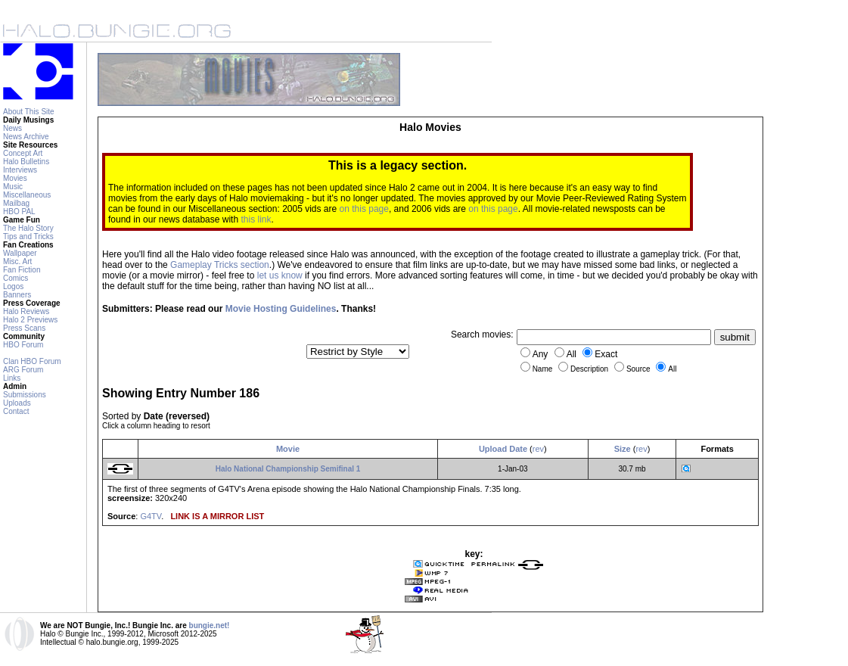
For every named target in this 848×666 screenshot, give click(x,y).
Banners (17, 295)
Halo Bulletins (26, 161)
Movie (288, 448)
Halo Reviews (26, 311)
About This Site (28, 111)
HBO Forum (23, 345)
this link (256, 219)
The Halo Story (28, 228)
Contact (16, 411)
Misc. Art (17, 261)
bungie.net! (209, 625)
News (12, 128)
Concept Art (22, 153)
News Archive (26, 136)
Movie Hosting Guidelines (281, 308)
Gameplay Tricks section (219, 265)
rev (538, 448)
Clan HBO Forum (32, 361)
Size (622, 448)
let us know (280, 275)
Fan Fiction (21, 270)
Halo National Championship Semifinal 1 (288, 469)
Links (11, 378)
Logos (13, 286)
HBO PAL (19, 211)
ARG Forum (23, 370)
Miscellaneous (27, 195)
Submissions (24, 395)
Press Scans (24, 328)
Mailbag (16, 203)
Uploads (17, 403)
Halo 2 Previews (30, 320)
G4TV (150, 516)
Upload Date (503, 448)
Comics (15, 278)
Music (13, 186)
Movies (15, 178)
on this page (364, 209)
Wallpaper (20, 253)
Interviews (20, 170)
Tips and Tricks (28, 236)
